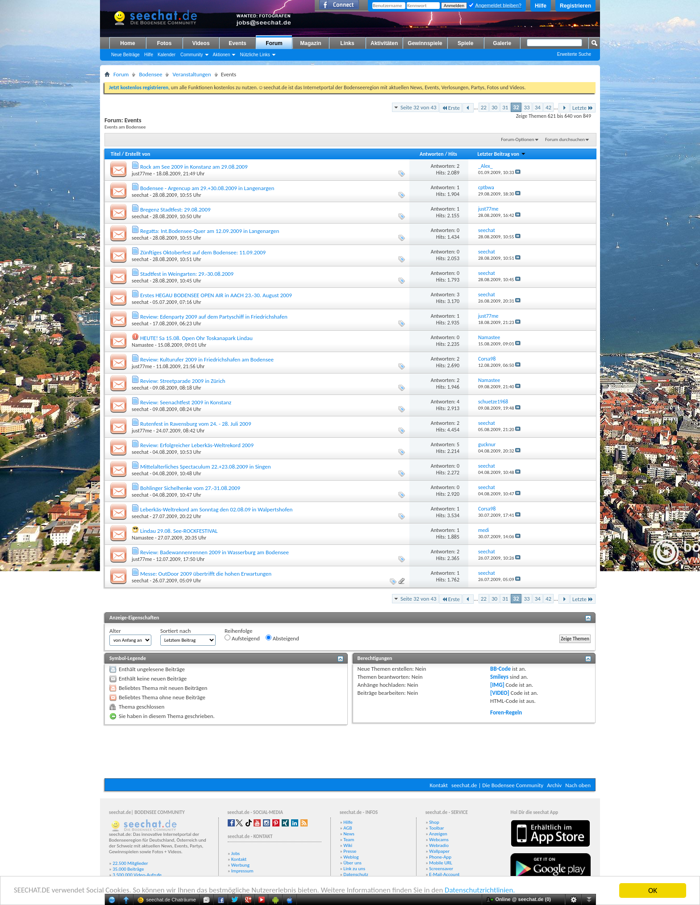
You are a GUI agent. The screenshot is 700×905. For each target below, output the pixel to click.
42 (548, 107)
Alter (115, 630)
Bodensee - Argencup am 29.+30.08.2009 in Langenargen (207, 188)
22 (484, 107)
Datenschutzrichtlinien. (485, 891)
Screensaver (441, 869)
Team (348, 840)
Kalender (166, 54)
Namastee (143, 345)
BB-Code (500, 668)
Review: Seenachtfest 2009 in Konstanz (185, 402)
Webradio (439, 845)
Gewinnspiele (425, 43)
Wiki (347, 845)
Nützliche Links (255, 54)
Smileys (499, 676)
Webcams (439, 840)
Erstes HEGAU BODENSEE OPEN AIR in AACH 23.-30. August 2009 (216, 295)
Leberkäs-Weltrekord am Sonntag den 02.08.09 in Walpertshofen (216, 509)
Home (127, 43)
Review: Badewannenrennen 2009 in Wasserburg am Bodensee (214, 552)
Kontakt (438, 785)
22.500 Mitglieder (130, 863)
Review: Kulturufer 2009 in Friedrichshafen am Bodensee (207, 359)
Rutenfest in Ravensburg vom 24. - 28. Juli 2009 (195, 423)
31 (505, 107)
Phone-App (440, 857)
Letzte (582, 107)
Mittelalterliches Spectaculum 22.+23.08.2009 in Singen (205, 466)
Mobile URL (440, 863)
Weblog (350, 857)
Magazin (310, 43)
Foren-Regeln (506, 712)
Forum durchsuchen (565, 139)
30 (494, 107)
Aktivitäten (384, 43)
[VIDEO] (499, 692)
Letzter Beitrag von (501, 154)
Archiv (554, 785)
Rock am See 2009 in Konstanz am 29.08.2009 (194, 166)
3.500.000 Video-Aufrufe (137, 875)
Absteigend (282, 638)
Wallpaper (439, 851)
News (348, 834)
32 (516, 107)
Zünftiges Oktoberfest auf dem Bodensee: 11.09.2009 (203, 252)
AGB (347, 828)
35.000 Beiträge (128, 869)
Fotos (164, 43)
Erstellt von (137, 154)
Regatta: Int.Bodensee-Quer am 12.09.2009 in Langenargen (209, 231)
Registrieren (575, 6)
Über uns (352, 863)
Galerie (502, 43)
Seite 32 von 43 (418, 107)
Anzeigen (438, 834)
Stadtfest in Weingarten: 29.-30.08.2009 (186, 273)
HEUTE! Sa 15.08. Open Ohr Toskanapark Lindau (196, 338)
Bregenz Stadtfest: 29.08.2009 (175, 209)
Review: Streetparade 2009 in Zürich (182, 381)
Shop (434, 822)
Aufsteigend (242, 638)
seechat (140, 195)
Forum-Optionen (517, 139)
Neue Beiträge (125, 54)
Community (191, 54)
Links (347, 43)
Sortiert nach (175, 630)
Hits (452, 154)
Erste (451, 107)
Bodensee (150, 74)
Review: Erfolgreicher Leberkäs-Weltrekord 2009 (197, 445)
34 (538, 107)
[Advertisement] (350, 751)
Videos (200, 43)
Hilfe (540, 6)
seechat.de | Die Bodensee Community (497, 785)
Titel (116, 154)
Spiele (465, 43)
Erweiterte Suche (574, 54)
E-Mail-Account (444, 874)
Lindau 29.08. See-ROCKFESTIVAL (179, 530)
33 (527, 107)
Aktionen (221, 54)
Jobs (235, 853)
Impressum (242, 871)
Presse (349, 851)
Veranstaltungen (191, 74)
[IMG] (497, 684)
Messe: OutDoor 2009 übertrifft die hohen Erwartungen (205, 573)
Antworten (432, 154)
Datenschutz (355, 874)
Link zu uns (354, 869)
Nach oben (578, 785)
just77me (142, 173)
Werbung (240, 865)
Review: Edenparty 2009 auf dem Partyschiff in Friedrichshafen (214, 316)
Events (237, 43)
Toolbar (436, 828)
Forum (274, 43)
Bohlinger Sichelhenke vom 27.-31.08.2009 (190, 488)
